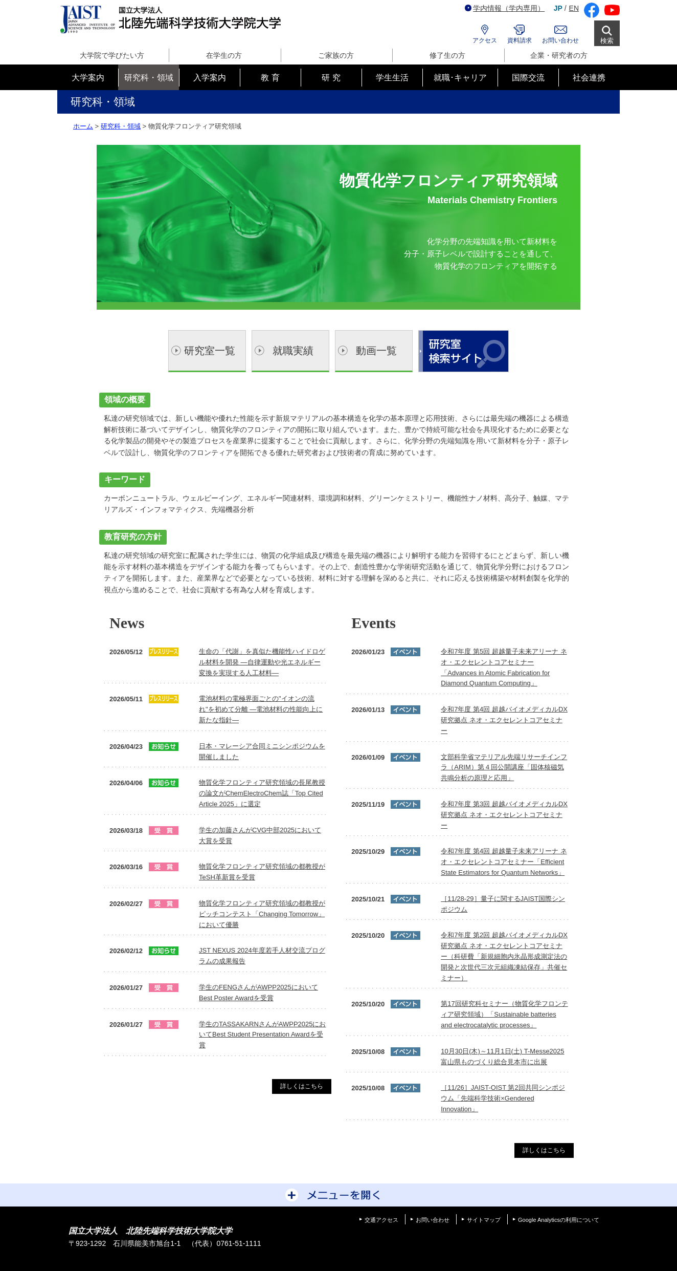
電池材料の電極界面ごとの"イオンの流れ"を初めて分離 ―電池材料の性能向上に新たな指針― (261, 709)
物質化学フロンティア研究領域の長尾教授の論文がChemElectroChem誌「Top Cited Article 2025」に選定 (262, 793)
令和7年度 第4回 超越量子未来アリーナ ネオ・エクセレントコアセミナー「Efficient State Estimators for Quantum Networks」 (504, 861)
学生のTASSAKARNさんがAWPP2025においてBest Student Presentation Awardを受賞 (262, 1034)
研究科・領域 (121, 126)
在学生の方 (224, 55)
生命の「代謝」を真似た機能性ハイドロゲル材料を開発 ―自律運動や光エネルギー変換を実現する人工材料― (262, 662)
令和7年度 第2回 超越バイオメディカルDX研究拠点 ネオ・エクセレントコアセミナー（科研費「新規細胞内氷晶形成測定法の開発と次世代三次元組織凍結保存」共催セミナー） (504, 956)
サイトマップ (484, 1220)
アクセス (484, 40)
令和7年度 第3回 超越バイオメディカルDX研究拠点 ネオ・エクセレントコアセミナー (504, 814)
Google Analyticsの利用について (558, 1220)
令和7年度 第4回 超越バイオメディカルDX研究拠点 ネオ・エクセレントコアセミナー (504, 720)
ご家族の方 (336, 55)
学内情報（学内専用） (505, 8)
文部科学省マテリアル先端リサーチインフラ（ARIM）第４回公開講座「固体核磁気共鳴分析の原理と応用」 (504, 767)
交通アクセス (381, 1220)
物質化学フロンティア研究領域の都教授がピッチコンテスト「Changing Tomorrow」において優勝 (262, 914)
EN (574, 8)
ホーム (83, 126)
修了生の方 (447, 55)
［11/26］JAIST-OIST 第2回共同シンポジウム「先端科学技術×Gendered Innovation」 (503, 1098)
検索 (607, 41)
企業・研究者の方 (559, 55)
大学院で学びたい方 (112, 55)
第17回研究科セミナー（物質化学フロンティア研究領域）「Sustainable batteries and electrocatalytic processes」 (504, 1014)
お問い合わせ (560, 40)
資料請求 (519, 40)
